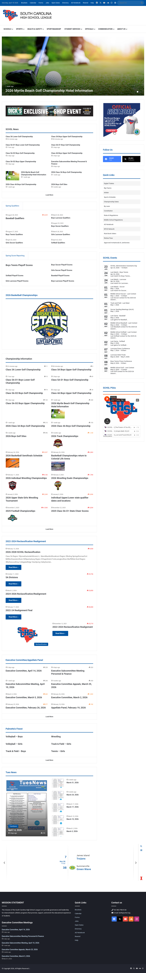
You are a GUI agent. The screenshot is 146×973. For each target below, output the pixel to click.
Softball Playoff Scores (14, 276)
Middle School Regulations (113, 220)
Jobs (47, 3)
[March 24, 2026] (58, 795)
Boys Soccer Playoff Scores (61, 265)
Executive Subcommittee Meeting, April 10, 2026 (20, 943)
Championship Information (19, 358)
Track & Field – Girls (61, 744)
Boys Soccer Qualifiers (60, 226)
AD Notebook (75, 3)
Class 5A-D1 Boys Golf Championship (65, 145)
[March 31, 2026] (58, 783)
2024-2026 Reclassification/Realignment (26, 594)
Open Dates (55, 3)
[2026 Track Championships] (58, 443)
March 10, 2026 (73, 819)
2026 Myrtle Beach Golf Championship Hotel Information (49, 91)
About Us (121, 29)
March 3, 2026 (72, 831)
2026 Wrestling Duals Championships (69, 478)
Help (92, 3)
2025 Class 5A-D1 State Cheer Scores (70, 511)
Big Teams (107, 188)
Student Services (72, 29)
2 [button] (139, 91)
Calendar (33, 3)
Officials (89, 29)
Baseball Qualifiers (15, 218)
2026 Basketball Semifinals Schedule (24, 455)
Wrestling (56, 736)
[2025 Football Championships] (12, 518)
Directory (65, 3)
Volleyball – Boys (14, 736)
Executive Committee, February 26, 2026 (26, 707)
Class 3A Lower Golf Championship (19, 137)
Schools (7, 29)
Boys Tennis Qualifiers (14, 234)
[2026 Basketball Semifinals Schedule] (12, 463)
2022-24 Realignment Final (19, 610)
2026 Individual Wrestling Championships (26, 478)
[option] (73, 66)
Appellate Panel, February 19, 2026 (68, 707)
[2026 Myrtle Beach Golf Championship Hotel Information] (73, 66)
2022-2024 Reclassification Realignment (72, 627)
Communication (105, 29)
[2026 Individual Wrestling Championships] (12, 485)
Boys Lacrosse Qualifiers (60, 218)
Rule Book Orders (110, 233)
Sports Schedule (109, 197)
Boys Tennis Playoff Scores (19, 265)
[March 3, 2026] (58, 831)
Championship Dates (111, 202)
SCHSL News (12, 129)
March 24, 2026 (73, 795)
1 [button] (137, 92)
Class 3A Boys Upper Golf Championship (66, 137)
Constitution (108, 211)
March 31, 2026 (73, 783)
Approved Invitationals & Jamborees (116, 243)
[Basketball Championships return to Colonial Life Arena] (58, 466)
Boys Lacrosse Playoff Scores (62, 281)
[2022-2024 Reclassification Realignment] (27, 634)
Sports (19, 29)
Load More (49, 195)
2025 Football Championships (20, 511)
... (130, 276)
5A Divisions (12, 577)
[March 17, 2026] (58, 807)
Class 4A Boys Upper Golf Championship (66, 153)
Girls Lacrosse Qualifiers (60, 234)
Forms (41, 3)
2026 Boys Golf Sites (59, 184)
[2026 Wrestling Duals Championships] (58, 485)
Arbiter (106, 192)
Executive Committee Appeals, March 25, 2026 (20, 949)
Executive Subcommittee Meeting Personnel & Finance (23, 936)
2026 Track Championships (64, 436)
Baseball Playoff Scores (60, 276)
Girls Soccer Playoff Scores (61, 270)
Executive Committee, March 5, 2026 (24, 697)
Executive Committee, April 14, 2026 (24, 670)
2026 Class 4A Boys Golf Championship (21, 184)
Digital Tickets (109, 183)
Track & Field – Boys (16, 751)
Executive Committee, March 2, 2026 (69, 697)
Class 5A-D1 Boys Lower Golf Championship (23, 145)
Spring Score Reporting (15, 256)
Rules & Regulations (111, 215)
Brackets (24, 3)
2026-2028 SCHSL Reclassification (23, 552)
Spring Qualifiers (12, 206)
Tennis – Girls (58, 751)
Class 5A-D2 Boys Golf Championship (20, 153)
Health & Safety (34, 29)
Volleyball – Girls (14, 744)
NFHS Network (109, 229)
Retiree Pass (108, 238)
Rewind (85, 3)
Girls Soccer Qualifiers (14, 243)
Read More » (13, 567)
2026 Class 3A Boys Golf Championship (66, 172)
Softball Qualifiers (58, 243)
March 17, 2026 (73, 807)
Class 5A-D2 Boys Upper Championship (21, 161)
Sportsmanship (54, 29)
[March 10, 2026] (58, 819)
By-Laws (107, 206)
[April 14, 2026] (27, 807)
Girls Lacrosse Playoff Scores (17, 281)
